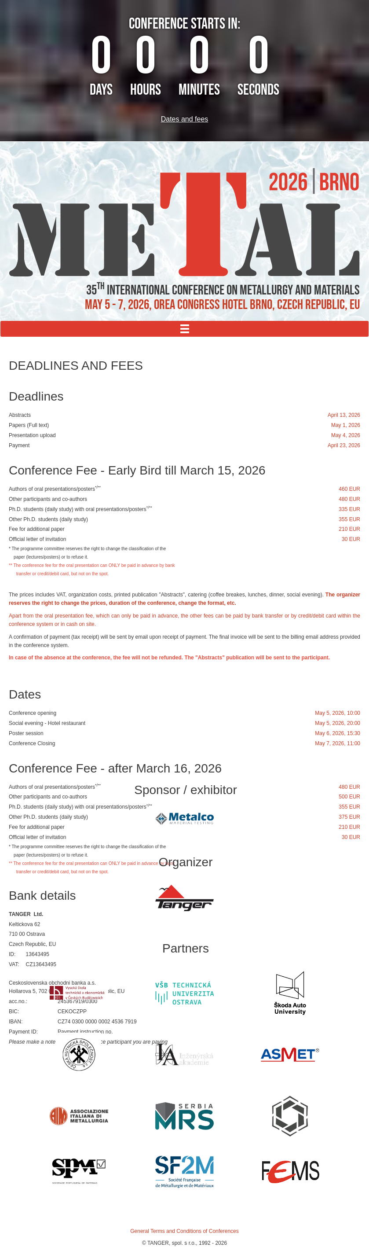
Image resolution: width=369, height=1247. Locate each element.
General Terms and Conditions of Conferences (184, 1231)
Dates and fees (184, 119)
